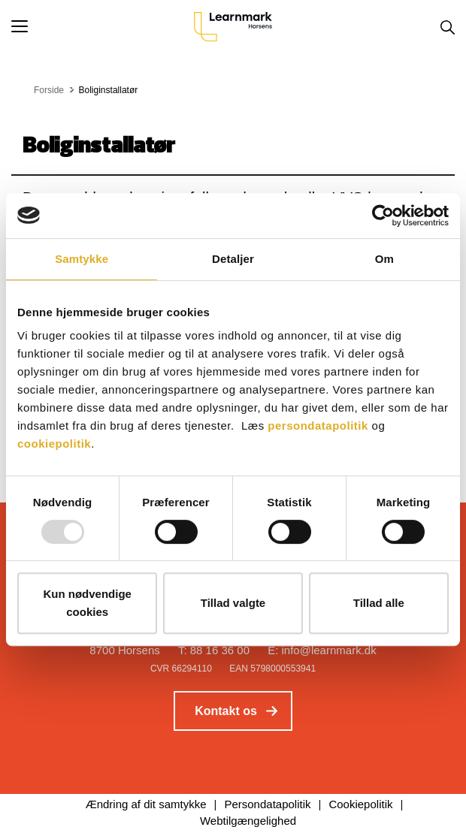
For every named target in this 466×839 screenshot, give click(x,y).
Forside (49, 90)
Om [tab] (384, 258)
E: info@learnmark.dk (322, 650)
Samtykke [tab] (81, 258)
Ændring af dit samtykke (146, 804)
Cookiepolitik (360, 804)
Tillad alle (378, 602)
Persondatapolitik (267, 804)
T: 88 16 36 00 (214, 650)
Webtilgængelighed (248, 820)
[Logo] (233, 26)
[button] (102, 26)
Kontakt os (226, 711)
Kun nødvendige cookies (87, 602)
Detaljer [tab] (233, 258)
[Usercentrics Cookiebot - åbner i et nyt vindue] (383, 215)
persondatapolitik (318, 425)
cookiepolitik (54, 443)
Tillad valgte (233, 602)
